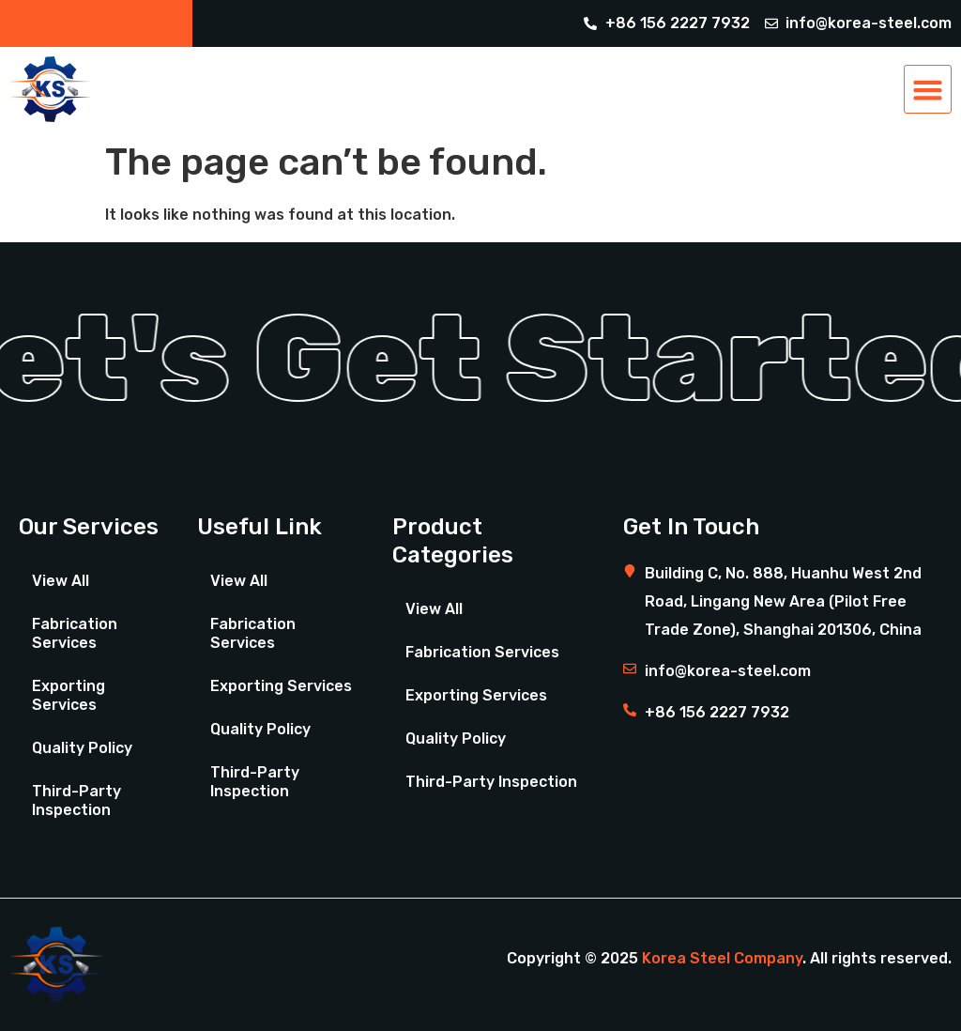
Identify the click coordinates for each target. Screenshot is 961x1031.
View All (60, 581)
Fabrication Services (74, 633)
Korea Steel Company (722, 958)
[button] (928, 89)
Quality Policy (82, 748)
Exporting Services (68, 695)
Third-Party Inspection (76, 800)
